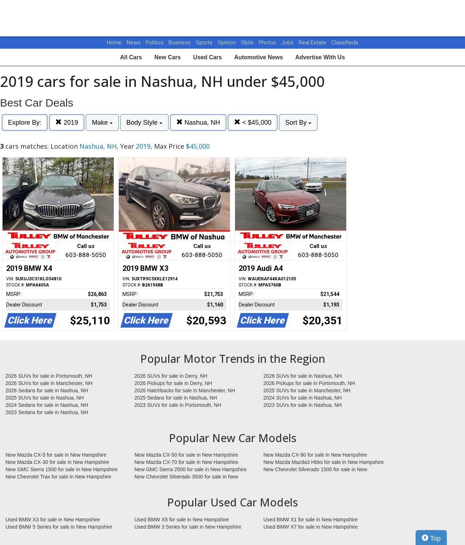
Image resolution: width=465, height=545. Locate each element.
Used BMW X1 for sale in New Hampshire (310, 519)
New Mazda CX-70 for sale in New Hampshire (186, 462)
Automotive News (258, 57)
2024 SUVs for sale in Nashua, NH (302, 398)
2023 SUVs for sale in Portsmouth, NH (177, 405)
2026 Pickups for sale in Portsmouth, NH (309, 383)
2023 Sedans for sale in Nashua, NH (46, 412)
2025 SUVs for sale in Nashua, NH (44, 398)
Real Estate (313, 42)
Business (180, 42)
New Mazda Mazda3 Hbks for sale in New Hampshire (323, 462)
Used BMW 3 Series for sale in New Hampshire (187, 527)
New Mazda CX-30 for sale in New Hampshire (57, 462)
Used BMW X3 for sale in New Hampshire (52, 519)
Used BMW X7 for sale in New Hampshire (310, 527)
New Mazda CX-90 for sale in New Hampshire (315, 455)
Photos (268, 42)
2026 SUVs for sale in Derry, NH (170, 376)
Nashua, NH (198, 122)
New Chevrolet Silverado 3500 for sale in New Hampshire (186, 477)
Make (102, 122)
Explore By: (24, 122)
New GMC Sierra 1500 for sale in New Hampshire (61, 469)
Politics (154, 42)
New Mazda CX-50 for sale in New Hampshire (186, 455)
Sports (205, 42)
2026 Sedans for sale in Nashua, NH (46, 390)
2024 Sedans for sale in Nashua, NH (46, 405)
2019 (66, 122)
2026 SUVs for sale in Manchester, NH (49, 383)
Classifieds (344, 42)
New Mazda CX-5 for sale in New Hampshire (55, 455)
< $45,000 (253, 122)
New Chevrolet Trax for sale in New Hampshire (58, 477)
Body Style (144, 122)
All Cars (131, 57)
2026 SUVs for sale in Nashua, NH (302, 376)
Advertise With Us (320, 57)
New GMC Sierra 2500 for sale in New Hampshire (190, 469)
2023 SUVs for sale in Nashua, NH (302, 405)
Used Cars (207, 57)
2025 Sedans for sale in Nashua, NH (175, 398)
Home (114, 42)
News (134, 42)
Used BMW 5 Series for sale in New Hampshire (58, 527)
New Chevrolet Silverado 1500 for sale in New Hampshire (315, 469)
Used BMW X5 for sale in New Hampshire (181, 519)
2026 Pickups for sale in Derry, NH (173, 383)
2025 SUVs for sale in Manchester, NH (307, 390)
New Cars (167, 57)
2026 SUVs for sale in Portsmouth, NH (48, 376)
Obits (248, 42)
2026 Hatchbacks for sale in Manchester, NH (184, 390)
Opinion (227, 42)
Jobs (288, 42)
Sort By (298, 122)
